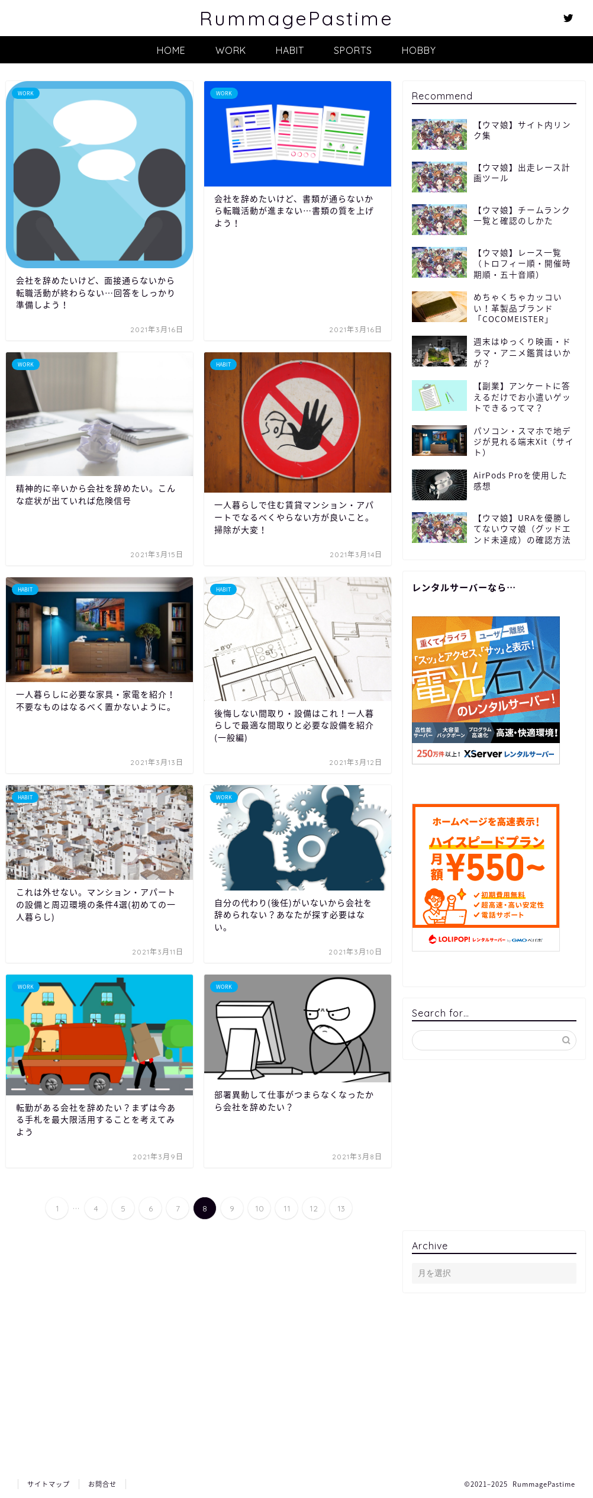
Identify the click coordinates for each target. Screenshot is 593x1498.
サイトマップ (48, 1484)
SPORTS (353, 50)
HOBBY (419, 50)
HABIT (290, 50)
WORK (230, 50)
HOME (171, 50)
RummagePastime (296, 18)
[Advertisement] (494, 1145)
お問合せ (102, 1484)
